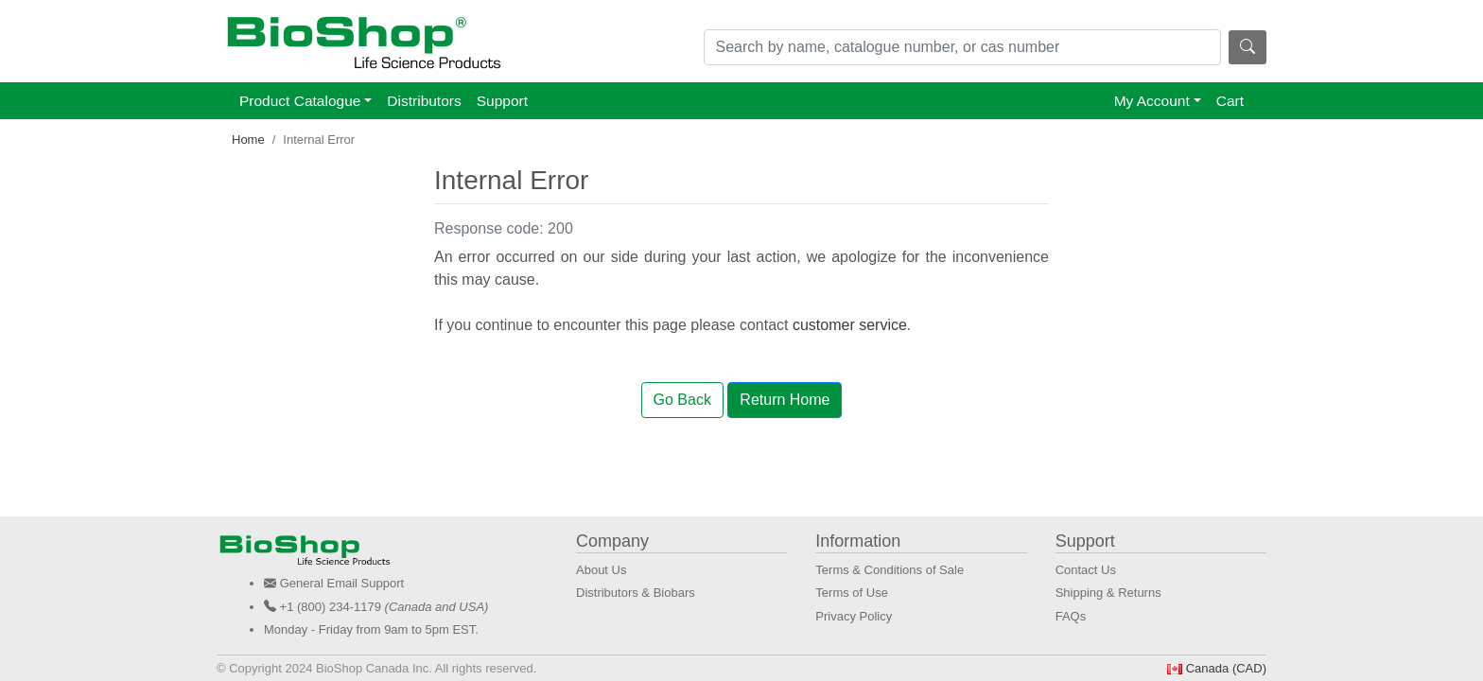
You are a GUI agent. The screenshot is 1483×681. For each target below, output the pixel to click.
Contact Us (1086, 570)
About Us (601, 570)
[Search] (963, 47)
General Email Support (342, 583)
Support (502, 101)
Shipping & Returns (1108, 592)
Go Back (682, 400)
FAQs (1071, 616)
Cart (1230, 101)
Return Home (784, 400)
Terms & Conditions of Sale (889, 570)
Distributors (424, 101)
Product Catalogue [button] (299, 101)
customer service (850, 325)
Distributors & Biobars (635, 592)
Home (248, 139)
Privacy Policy (853, 616)
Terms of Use (851, 592)
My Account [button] (1152, 101)
